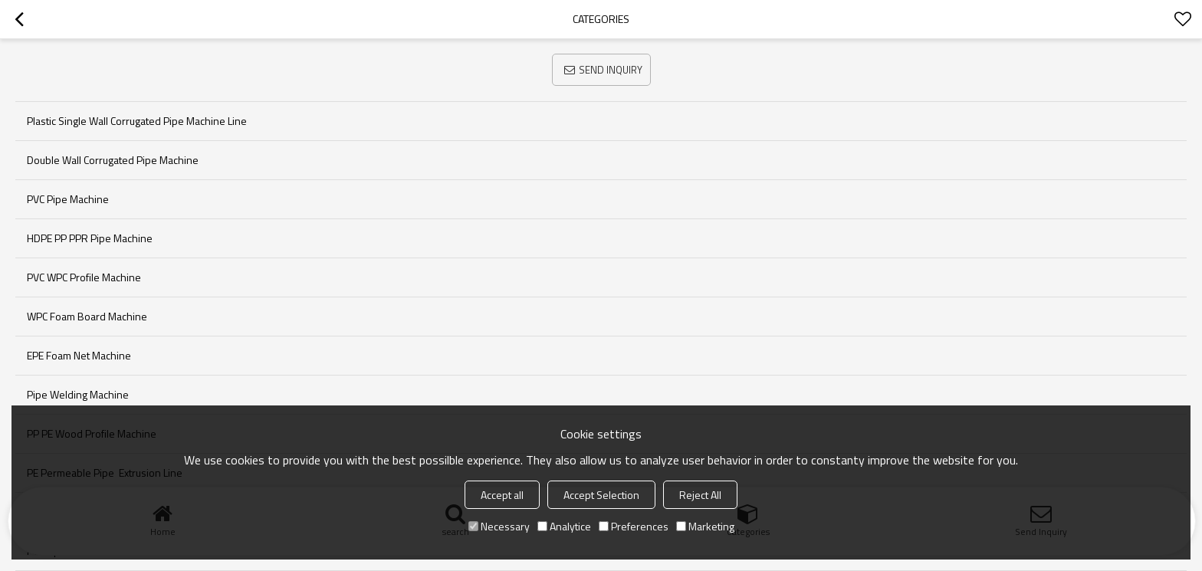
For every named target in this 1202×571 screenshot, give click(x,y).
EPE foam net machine (79, 355)
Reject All (700, 495)
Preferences (633, 526)
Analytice (564, 526)
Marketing (705, 526)
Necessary (499, 526)
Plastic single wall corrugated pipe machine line (137, 121)
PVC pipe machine (68, 199)
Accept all (502, 495)
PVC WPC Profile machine (84, 277)
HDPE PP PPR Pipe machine (90, 238)
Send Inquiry (610, 69)
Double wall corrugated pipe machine (113, 160)
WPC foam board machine (87, 316)
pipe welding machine (78, 394)
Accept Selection (601, 495)
